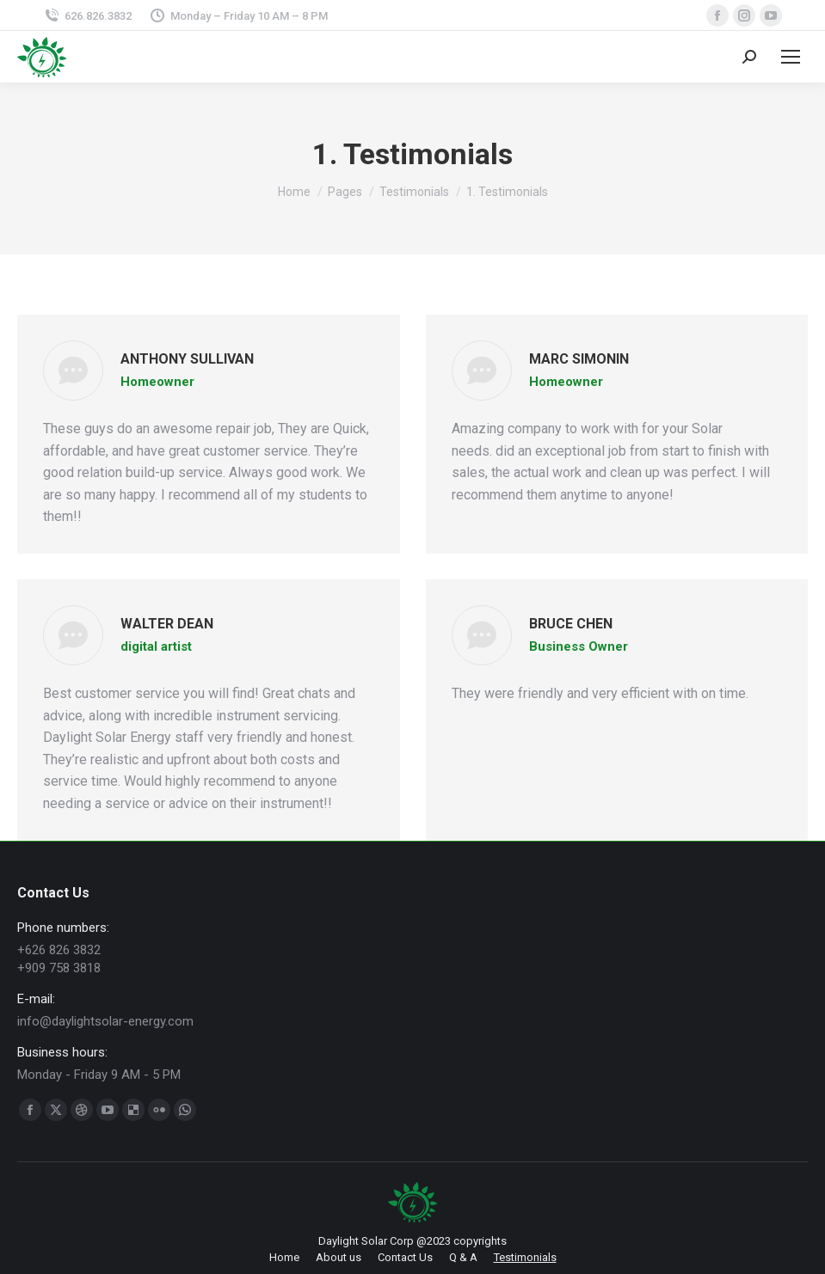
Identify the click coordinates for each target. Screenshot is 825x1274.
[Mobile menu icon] (790, 57)
